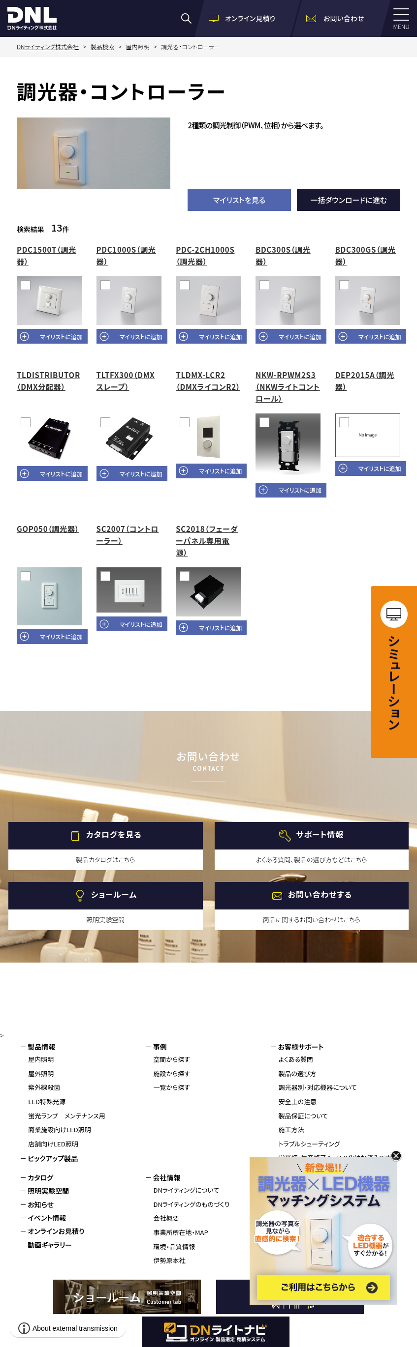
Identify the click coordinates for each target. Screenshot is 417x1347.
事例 (159, 1047)
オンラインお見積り (56, 1231)
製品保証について (303, 1115)
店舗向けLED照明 (53, 1143)
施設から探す (171, 1073)
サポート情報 (320, 835)
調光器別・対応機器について (318, 1087)
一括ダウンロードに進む (348, 200)
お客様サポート (301, 1047)
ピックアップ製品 (53, 1158)
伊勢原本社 (169, 1260)
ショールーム (113, 895)
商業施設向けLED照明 (59, 1129)
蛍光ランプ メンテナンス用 (66, 1115)
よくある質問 (296, 1059)
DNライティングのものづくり (191, 1204)
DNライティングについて (186, 1190)
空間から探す (171, 1059)
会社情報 (166, 1177)
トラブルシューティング (309, 1143)
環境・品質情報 (174, 1246)
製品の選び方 (298, 1073)
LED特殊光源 (46, 1101)
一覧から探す (171, 1087)
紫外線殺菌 (44, 1087)
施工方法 (291, 1129)
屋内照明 (41, 1059)
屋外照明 (41, 1073)
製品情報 (41, 1047)
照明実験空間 (48, 1191)
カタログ (40, 1177)
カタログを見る (114, 835)
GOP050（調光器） (48, 529)
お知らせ (41, 1204)
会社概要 (166, 1218)
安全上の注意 (298, 1101)
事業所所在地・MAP (180, 1232)
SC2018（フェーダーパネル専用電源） (207, 540)
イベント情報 (47, 1218)
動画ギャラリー (50, 1245)
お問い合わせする (320, 895)
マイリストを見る (239, 200)
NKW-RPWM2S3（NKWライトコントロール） (288, 387)
